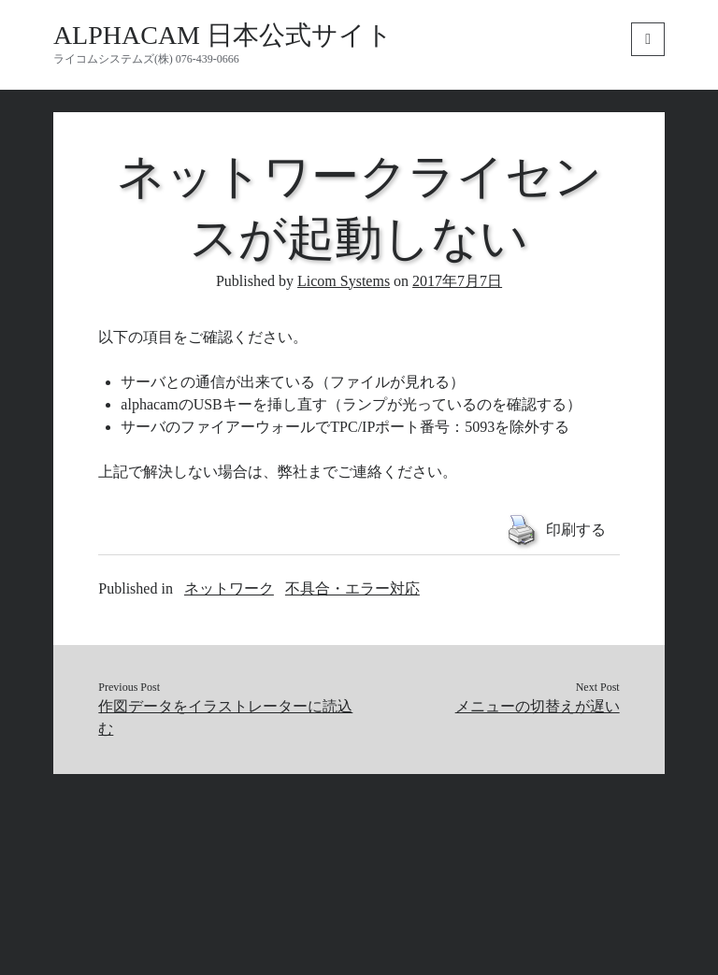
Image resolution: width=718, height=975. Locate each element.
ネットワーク (229, 588)
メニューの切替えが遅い (537, 706)
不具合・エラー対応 (352, 588)
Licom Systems (343, 281)
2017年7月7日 (457, 281)
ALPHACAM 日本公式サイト (223, 35)
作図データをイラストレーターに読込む (225, 717)
